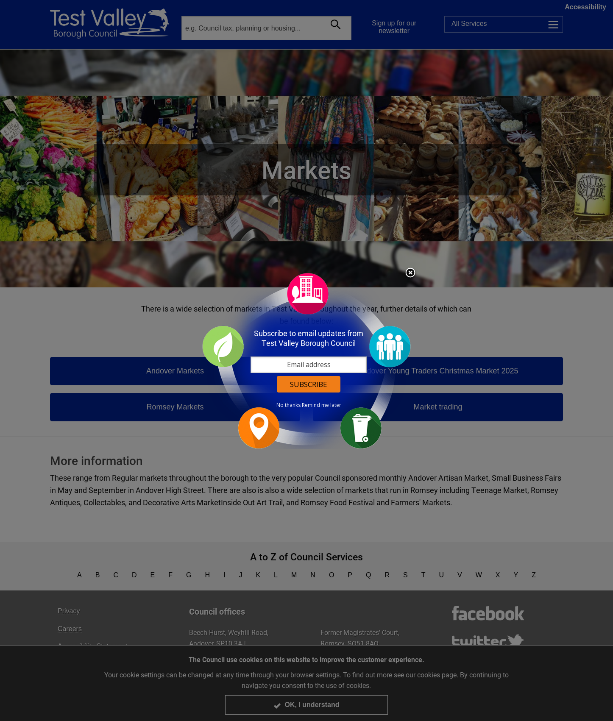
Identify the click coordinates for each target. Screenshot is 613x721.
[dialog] (306, 360)
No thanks (288, 405)
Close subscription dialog (410, 273)
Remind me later (321, 405)
